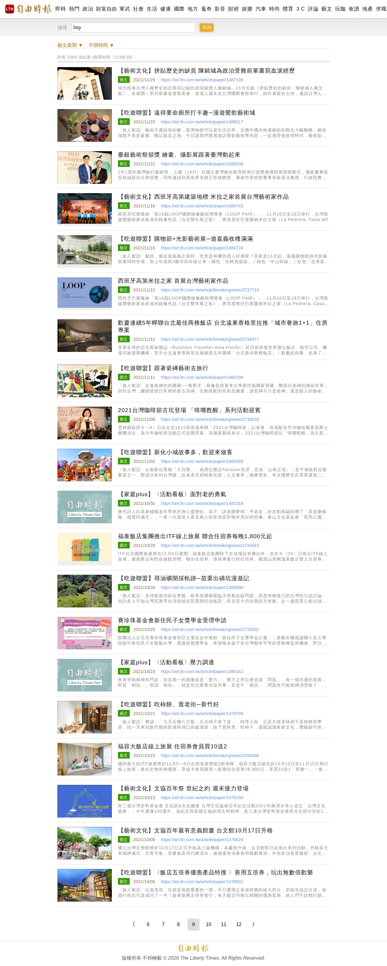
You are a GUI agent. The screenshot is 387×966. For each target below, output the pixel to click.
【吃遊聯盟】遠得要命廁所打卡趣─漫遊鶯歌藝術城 (186, 112)
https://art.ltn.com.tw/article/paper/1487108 (202, 79)
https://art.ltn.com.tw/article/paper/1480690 (202, 587)
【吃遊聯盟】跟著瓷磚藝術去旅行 (163, 368)
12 (239, 924)
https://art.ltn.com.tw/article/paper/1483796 (202, 377)
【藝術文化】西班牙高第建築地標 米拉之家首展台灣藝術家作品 (203, 197)
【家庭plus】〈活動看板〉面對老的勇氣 (172, 494)
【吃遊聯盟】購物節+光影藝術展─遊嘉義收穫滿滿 (185, 239)
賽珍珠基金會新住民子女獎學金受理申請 (172, 620)
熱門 (74, 9)
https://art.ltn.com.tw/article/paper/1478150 (202, 797)
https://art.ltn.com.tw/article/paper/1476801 (202, 881)
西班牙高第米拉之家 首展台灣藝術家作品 (173, 281)
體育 (288, 9)
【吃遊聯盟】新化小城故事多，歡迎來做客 (175, 452)
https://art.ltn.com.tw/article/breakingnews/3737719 (210, 290)
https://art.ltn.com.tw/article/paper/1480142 (202, 671)
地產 (367, 9)
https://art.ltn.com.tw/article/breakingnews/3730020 (210, 419)
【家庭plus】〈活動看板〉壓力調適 (166, 662)
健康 (165, 9)
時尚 (274, 9)
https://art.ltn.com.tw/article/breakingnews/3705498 (210, 755)
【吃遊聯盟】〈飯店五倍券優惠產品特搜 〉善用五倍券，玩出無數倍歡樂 (215, 872)
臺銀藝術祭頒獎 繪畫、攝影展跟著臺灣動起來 (179, 154)
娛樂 (247, 9)
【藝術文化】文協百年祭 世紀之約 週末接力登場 (183, 788)
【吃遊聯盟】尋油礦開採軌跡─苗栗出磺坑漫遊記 (183, 578)
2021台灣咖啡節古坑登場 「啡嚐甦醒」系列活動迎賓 (189, 410)
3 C (300, 9)
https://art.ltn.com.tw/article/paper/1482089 (202, 461)
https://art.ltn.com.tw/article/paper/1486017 (202, 121)
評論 (313, 9)
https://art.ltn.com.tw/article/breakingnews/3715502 (210, 629)
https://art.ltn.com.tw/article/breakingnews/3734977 (210, 339)
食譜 (354, 9)
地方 (192, 9)
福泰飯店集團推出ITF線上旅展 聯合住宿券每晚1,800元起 (195, 536)
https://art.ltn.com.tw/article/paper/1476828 (202, 839)
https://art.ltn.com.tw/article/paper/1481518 (202, 503)
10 (208, 924)
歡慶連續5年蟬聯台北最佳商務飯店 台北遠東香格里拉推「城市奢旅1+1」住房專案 (223, 326)
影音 (220, 9)
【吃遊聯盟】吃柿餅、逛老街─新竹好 (168, 704)
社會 (138, 9)
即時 (60, 9)
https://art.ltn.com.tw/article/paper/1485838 (202, 163)
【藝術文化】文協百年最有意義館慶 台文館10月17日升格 (195, 830)
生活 (152, 9)
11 (223, 924)
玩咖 (340, 9)
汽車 (260, 9)
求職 (381, 9)
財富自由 (106, 9)
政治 (88, 9)
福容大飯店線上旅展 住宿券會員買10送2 (172, 746)
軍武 (124, 9)
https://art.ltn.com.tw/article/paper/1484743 (202, 205)
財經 (233, 9)
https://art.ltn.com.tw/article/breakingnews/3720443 (210, 545)
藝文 (326, 9)
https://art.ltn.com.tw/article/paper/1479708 (202, 713)
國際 (179, 9)
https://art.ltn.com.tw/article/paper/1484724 (202, 248)
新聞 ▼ (70, 45)
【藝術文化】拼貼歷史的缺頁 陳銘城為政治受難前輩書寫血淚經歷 (206, 70)
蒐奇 (206, 9)
